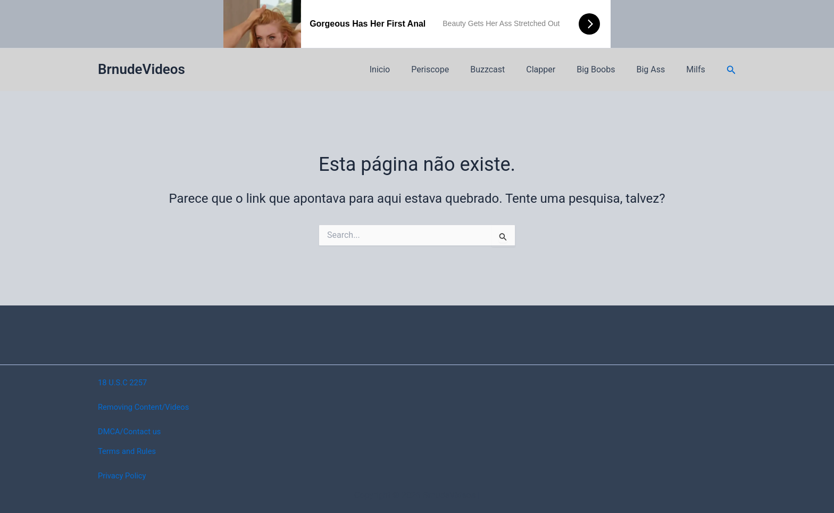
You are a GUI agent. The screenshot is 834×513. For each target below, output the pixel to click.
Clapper (555, 69)
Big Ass (657, 69)
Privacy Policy (124, 475)
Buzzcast (506, 69)
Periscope (453, 69)
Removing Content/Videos (147, 407)
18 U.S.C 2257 (125, 382)
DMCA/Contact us (132, 431)
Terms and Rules (129, 451)
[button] (731, 70)
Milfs (697, 69)
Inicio (407, 69)
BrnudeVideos (141, 69)
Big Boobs (606, 69)
